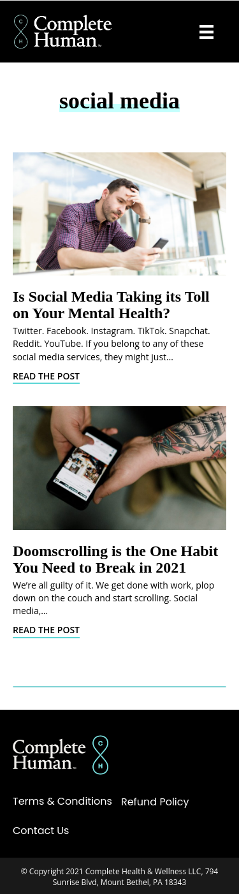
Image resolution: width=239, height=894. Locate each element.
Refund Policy (155, 802)
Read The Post (46, 376)
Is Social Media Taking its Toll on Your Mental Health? (111, 304)
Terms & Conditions (62, 801)
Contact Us (41, 830)
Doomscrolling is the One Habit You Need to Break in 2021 (115, 559)
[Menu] (206, 32)
